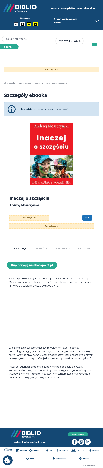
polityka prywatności (31, 442)
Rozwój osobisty (25, 83)
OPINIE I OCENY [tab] (62, 248)
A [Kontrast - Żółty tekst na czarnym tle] (36, 24)
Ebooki (12, 83)
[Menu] (94, 44)
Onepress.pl (32, 458)
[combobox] (69, 41)
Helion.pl (21, 450)
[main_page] (4, 83)
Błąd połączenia (51, 69)
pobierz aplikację (78, 434)
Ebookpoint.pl (36, 450)
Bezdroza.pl (62, 450)
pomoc (43, 442)
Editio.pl (84, 458)
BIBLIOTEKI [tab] (84, 248)
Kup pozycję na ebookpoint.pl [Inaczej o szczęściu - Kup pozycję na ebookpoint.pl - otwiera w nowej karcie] (32, 265)
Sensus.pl (94, 450)
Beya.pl (50, 450)
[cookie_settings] (8, 460)
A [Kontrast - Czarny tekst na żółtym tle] (29, 24)
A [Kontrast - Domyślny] (16, 24)
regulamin (17, 442)
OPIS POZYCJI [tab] (19, 248)
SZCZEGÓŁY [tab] (41, 248)
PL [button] (95, 20)
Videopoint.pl (59, 458)
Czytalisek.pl (78, 450)
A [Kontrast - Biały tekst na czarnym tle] (22, 24)
